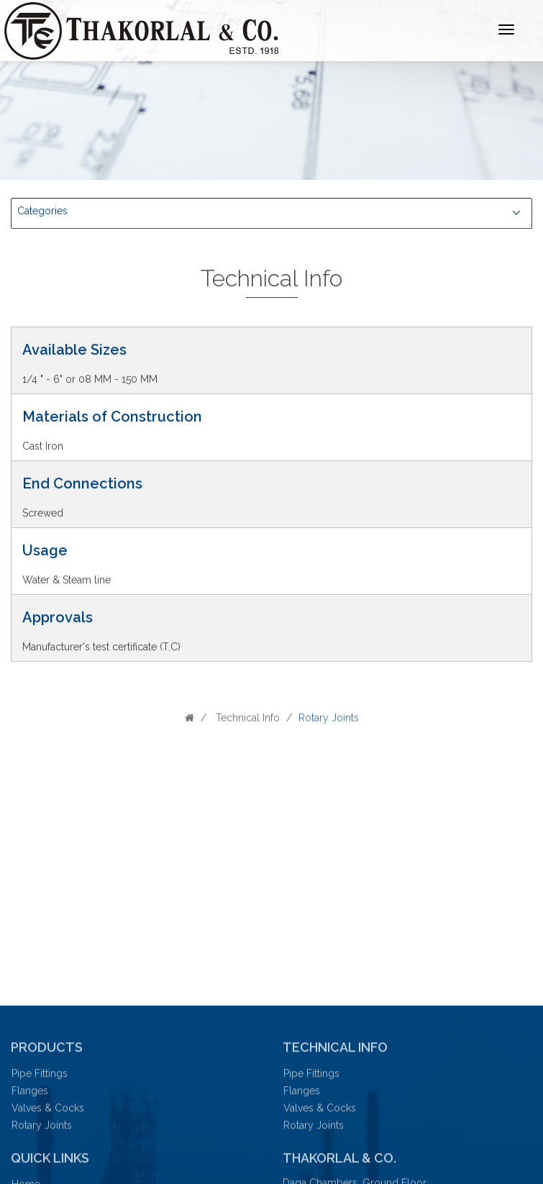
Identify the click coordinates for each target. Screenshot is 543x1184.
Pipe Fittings (38, 1077)
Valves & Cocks (46, 1111)
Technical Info (246, 721)
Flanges (28, 1094)
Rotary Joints (40, 1128)
